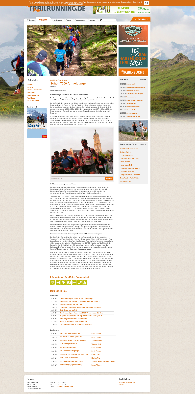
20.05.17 (54, 365)
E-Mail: (52, 386)
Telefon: (52, 382)
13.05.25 (54, 313)
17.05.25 (54, 307)
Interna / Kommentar (34, 90)
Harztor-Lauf (130, 84)
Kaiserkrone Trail (126, 165)
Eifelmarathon (125, 162)
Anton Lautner (96, 341)
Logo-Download (33, 95)
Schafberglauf (131, 103)
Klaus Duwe (95, 354)
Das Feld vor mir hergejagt (69, 351)
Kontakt (121, 384)
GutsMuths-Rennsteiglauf (58, 80)
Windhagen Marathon (133, 106)
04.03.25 (54, 316)
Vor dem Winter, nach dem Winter (71, 361)
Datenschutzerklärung (75, 4)
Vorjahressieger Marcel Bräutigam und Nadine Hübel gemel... (81, 316)
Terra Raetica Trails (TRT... (129, 178)
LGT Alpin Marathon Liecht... (130, 158)
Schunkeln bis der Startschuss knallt (73, 340)
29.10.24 (54, 321)
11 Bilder (109, 179)
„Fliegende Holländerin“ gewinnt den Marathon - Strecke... (80, 307)
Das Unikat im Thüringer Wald (70, 333)
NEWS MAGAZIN (33, 101)
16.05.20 (54, 354)
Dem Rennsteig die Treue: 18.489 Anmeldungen (76, 299)
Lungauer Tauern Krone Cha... (130, 175)
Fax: (51, 384)
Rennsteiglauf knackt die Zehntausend (73, 319)
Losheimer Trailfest (127, 171)
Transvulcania (131, 97)
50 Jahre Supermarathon (68, 344)
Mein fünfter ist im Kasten (69, 358)
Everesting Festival (132, 90)
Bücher (30, 84)
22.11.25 (54, 301)
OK (146, 3)
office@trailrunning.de (65, 386)
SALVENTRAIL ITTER (133, 116)
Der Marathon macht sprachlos (71, 337)
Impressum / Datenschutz (127, 382)
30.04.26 (54, 299)
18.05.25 (54, 304)
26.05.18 (54, 361)
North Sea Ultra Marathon (134, 100)
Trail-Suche (31, 98)
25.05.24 (54, 334)
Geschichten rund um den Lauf (71, 304)
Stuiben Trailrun (131, 110)
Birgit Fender (96, 334)
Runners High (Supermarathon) (71, 365)
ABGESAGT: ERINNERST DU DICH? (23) (74, 354)
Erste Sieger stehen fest (68, 310)
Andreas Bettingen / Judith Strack (103, 361)
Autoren (30, 87)
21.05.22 (54, 348)
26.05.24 (54, 324)
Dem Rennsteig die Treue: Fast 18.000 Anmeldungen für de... (81, 313)
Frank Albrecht (96, 365)
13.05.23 (54, 337)
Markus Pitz (95, 358)
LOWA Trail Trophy (132, 113)
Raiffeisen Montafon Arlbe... (130, 168)
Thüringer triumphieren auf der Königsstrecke (76, 324)
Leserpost (31, 92)
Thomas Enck (96, 344)
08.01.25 (54, 319)
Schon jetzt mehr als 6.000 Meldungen (73, 321)
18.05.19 (54, 358)
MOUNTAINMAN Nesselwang (135, 87)
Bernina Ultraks (125, 181)
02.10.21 (54, 351)
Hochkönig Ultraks (126, 155)
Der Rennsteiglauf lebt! (68, 347)
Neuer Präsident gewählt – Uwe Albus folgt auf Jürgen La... (81, 301)
